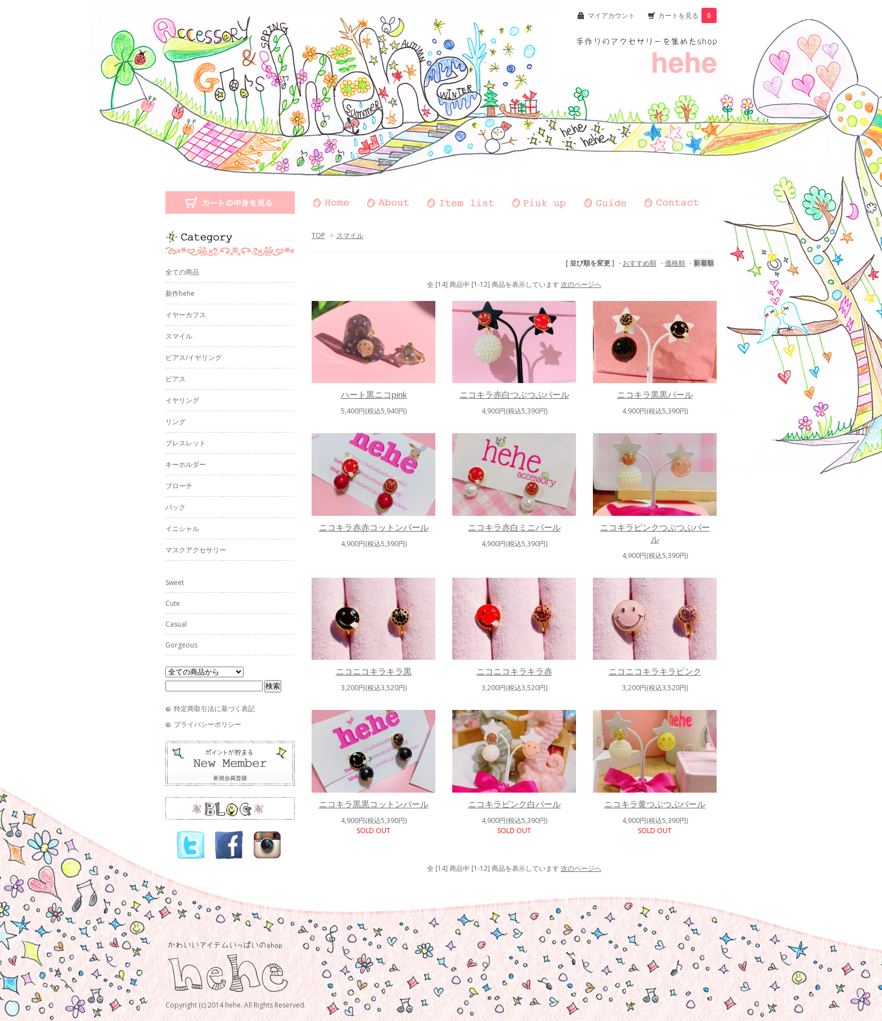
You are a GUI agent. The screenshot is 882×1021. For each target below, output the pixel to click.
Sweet (174, 582)
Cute (172, 603)
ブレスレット (185, 443)
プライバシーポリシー (207, 724)
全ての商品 (182, 272)
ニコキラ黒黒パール (655, 394)
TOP (318, 235)
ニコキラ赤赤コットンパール (374, 527)
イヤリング (182, 400)
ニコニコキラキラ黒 (374, 671)
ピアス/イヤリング (193, 357)
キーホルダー (185, 464)
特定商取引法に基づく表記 (214, 708)
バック (175, 507)
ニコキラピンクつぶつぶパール (655, 533)
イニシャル (182, 528)
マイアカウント (611, 15)
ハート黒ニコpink (374, 394)
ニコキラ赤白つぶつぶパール (514, 394)
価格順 (675, 263)
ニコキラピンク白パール (514, 803)
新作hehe (180, 293)
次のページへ (581, 284)
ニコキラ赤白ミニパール (514, 527)
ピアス (175, 379)
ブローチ (178, 486)
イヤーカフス (185, 315)
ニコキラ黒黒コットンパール (374, 803)
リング (175, 421)
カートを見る (687, 15)
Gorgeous (181, 645)
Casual (176, 624)
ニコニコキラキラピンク (655, 671)
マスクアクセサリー (195, 550)
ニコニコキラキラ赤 (514, 671)
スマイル (349, 235)
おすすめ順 (639, 263)
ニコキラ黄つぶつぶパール (654, 803)
